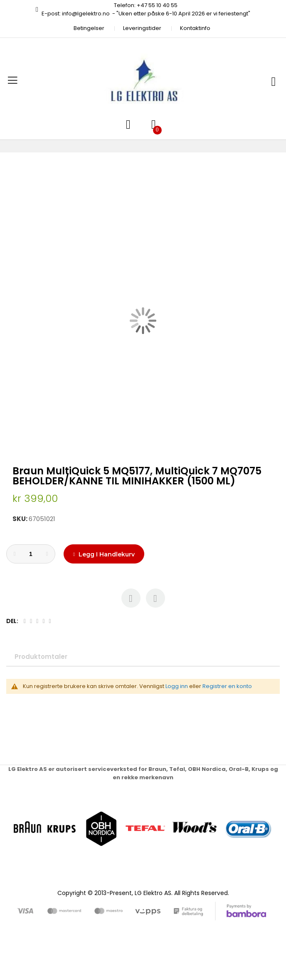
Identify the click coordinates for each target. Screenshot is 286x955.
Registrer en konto (227, 686)
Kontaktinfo (195, 28)
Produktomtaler (41, 656)
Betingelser (89, 28)
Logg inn (176, 686)
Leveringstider (142, 28)
